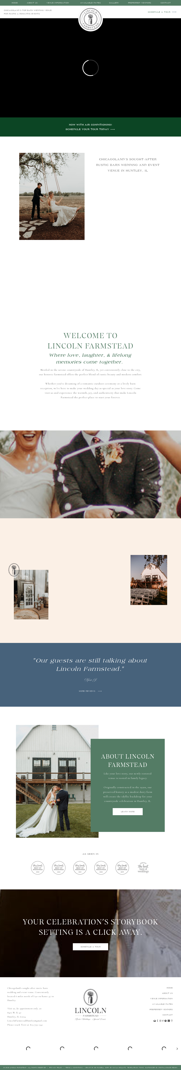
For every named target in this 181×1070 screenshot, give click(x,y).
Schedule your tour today (87, 129)
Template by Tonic (135, 1067)
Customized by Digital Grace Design (161, 1067)
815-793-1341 (36, 1024)
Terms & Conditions (74, 1067)
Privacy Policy (56, 1067)
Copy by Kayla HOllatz (115, 1067)
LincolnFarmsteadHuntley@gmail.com (27, 1020)
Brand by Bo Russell (94, 1067)
